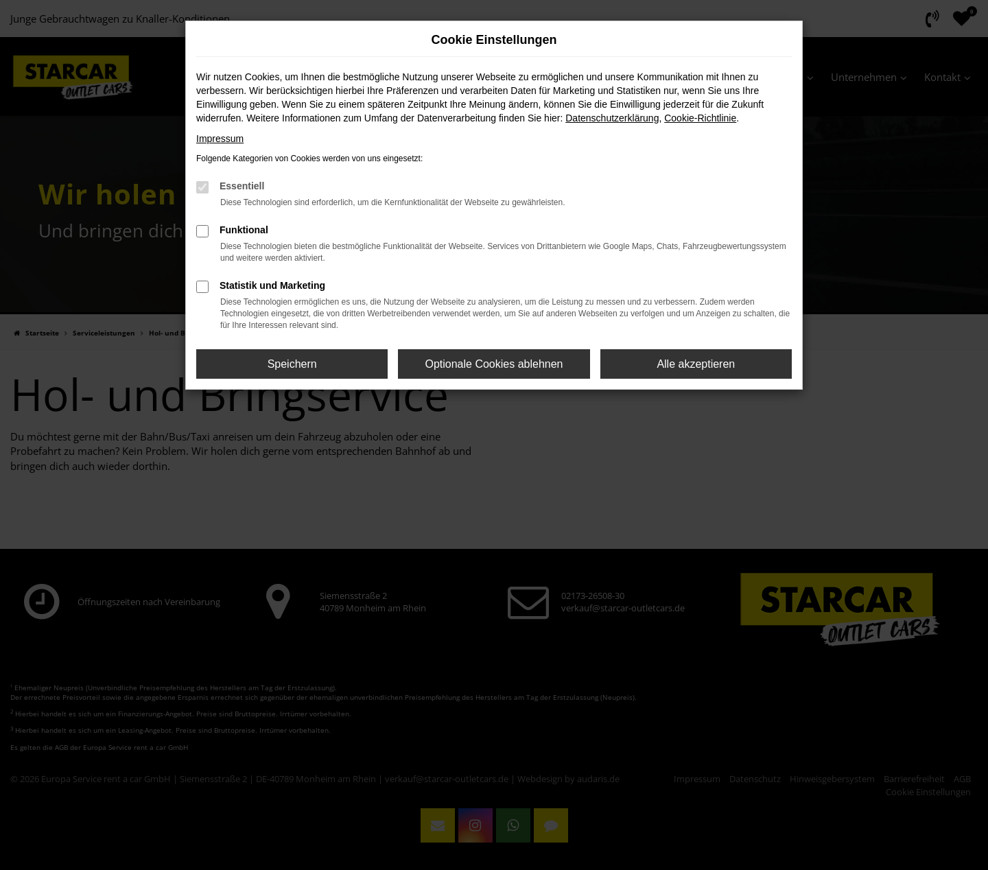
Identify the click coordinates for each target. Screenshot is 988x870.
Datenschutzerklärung (612, 118)
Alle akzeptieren (696, 364)
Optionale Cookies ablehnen (494, 364)
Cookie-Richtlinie (700, 118)
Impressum (220, 138)
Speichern (292, 364)
